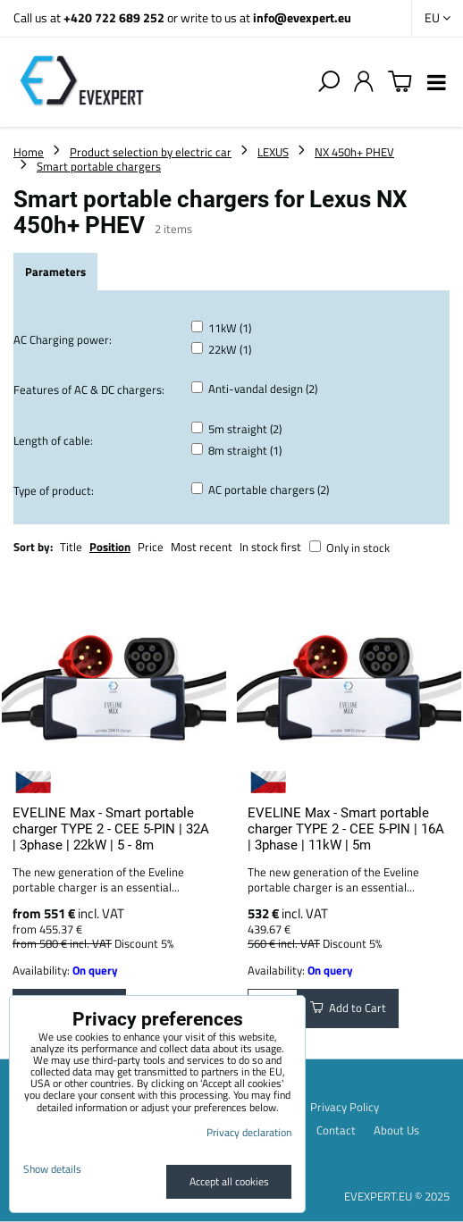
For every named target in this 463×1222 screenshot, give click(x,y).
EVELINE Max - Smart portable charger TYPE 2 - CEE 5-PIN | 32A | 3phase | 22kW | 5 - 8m (111, 829)
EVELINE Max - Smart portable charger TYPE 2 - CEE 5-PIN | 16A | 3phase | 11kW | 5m (346, 829)
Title (71, 547)
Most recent (201, 547)
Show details (52, 1169)
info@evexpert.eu (302, 17)
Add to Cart (348, 1008)
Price (151, 547)
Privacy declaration (248, 1132)
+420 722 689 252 (113, 17)
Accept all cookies (229, 1181)
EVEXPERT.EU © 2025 (397, 1196)
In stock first (270, 547)
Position (109, 547)
